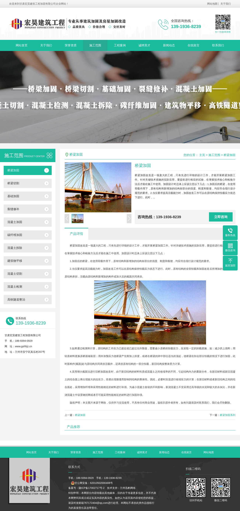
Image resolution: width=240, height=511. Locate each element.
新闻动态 (169, 45)
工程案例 (120, 45)
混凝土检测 (14, 286)
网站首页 (22, 45)
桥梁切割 (13, 183)
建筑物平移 (14, 260)
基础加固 (13, 196)
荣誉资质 (71, 45)
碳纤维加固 (14, 234)
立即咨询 (220, 217)
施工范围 (95, 45)
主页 (202, 155)
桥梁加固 (13, 170)
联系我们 (218, 45)
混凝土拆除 (14, 247)
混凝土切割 (14, 273)
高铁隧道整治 (16, 299)
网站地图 (212, 3)
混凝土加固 (14, 222)
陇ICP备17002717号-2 (91, 487)
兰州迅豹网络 (128, 487)
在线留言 (193, 45)
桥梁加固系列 (227, 415)
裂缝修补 (13, 209)
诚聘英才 (144, 45)
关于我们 (225, 3)
